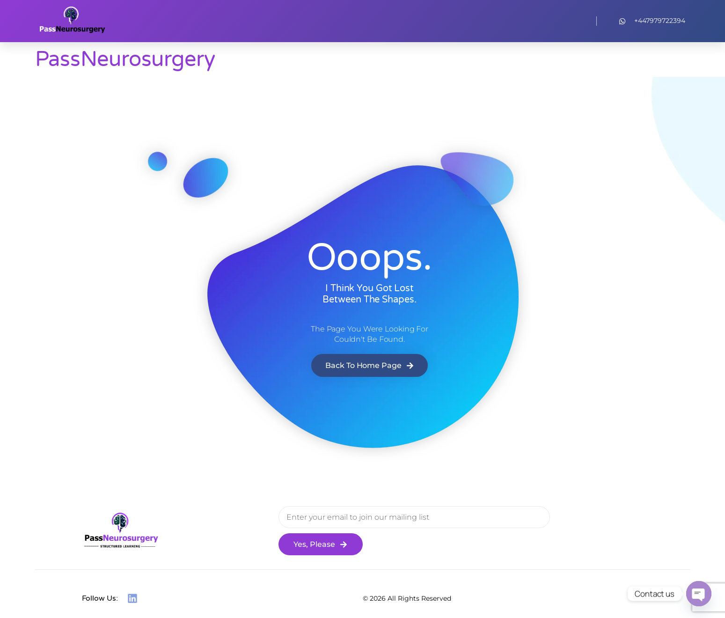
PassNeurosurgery (125, 59)
